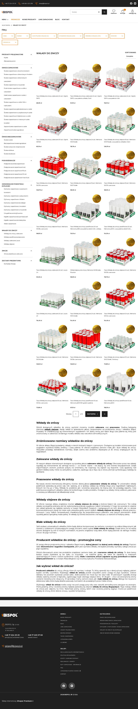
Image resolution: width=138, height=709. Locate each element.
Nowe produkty (65, 617)
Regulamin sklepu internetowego (72, 652)
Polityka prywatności (67, 655)
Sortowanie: (130, 52)
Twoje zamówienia (66, 636)
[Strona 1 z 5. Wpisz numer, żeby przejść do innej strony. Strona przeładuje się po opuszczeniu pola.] (76, 414)
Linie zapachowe (66, 627)
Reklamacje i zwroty (67, 661)
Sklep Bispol (6, 25)
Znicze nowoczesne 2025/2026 (110, 633)
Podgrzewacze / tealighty (109, 623)
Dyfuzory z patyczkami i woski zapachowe (114, 627)
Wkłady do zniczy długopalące (111, 630)
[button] (104, 12)
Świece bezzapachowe (107, 617)
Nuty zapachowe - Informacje (70, 664)
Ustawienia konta (66, 639)
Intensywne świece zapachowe (110, 620)
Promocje (63, 620)
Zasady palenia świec (67, 630)
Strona (68, 414)
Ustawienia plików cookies (69, 671)
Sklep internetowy (17, 701)
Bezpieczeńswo (65, 633)
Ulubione (63, 642)
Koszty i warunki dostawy (69, 658)
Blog (62, 623)
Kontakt (63, 674)
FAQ (61, 667)
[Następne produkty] (92, 414)
